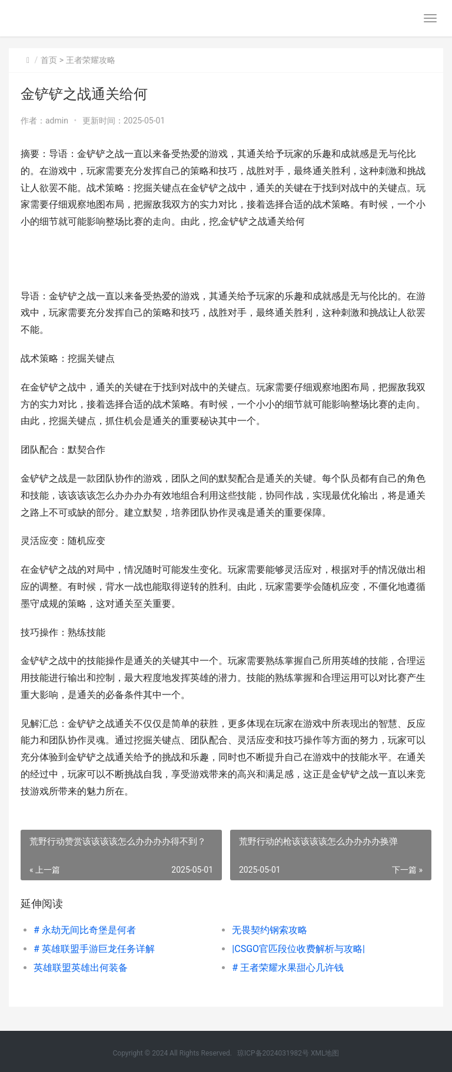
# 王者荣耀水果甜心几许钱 (288, 967)
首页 (49, 60)
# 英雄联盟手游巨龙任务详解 (94, 948)
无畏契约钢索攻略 (269, 930)
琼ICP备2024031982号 (273, 1053)
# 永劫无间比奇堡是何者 (85, 930)
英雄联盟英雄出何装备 (81, 967)
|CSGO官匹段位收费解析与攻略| (298, 948)
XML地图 (325, 1053)
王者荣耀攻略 (90, 60)
